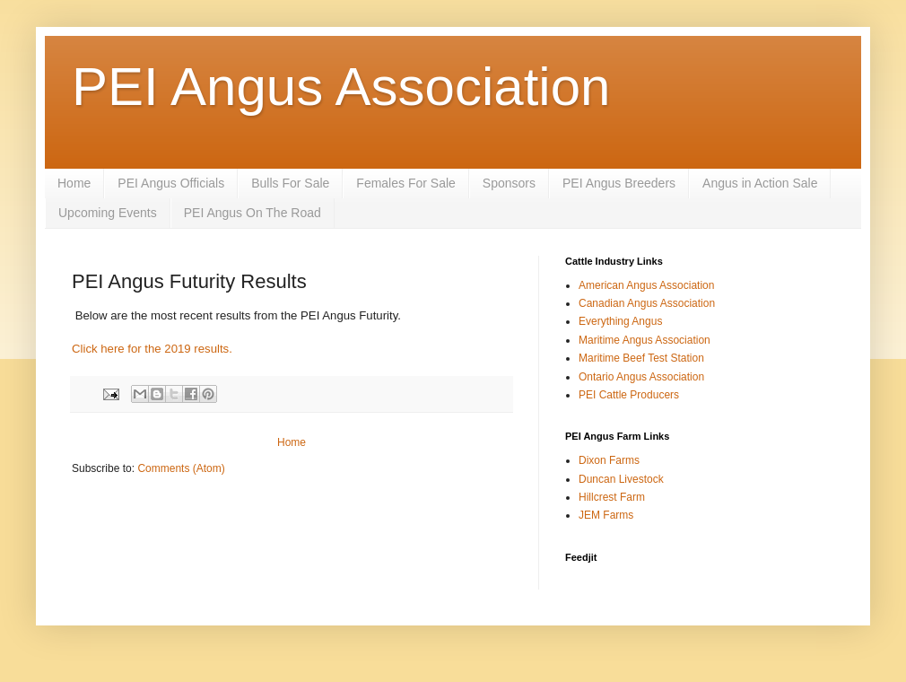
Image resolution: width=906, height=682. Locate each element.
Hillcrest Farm (612, 497)
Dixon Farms (609, 460)
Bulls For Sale (290, 183)
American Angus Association (646, 285)
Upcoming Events (107, 212)
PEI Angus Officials (171, 183)
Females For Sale (405, 183)
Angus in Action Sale (759, 183)
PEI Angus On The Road (252, 212)
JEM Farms (606, 515)
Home (74, 183)
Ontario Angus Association (641, 377)
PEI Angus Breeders (618, 183)
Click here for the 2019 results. (152, 348)
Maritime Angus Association (644, 340)
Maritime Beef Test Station (641, 358)
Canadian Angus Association (647, 303)
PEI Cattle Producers (629, 395)
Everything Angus (620, 321)
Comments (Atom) (180, 468)
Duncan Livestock (621, 479)
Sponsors (509, 183)
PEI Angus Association (341, 87)
